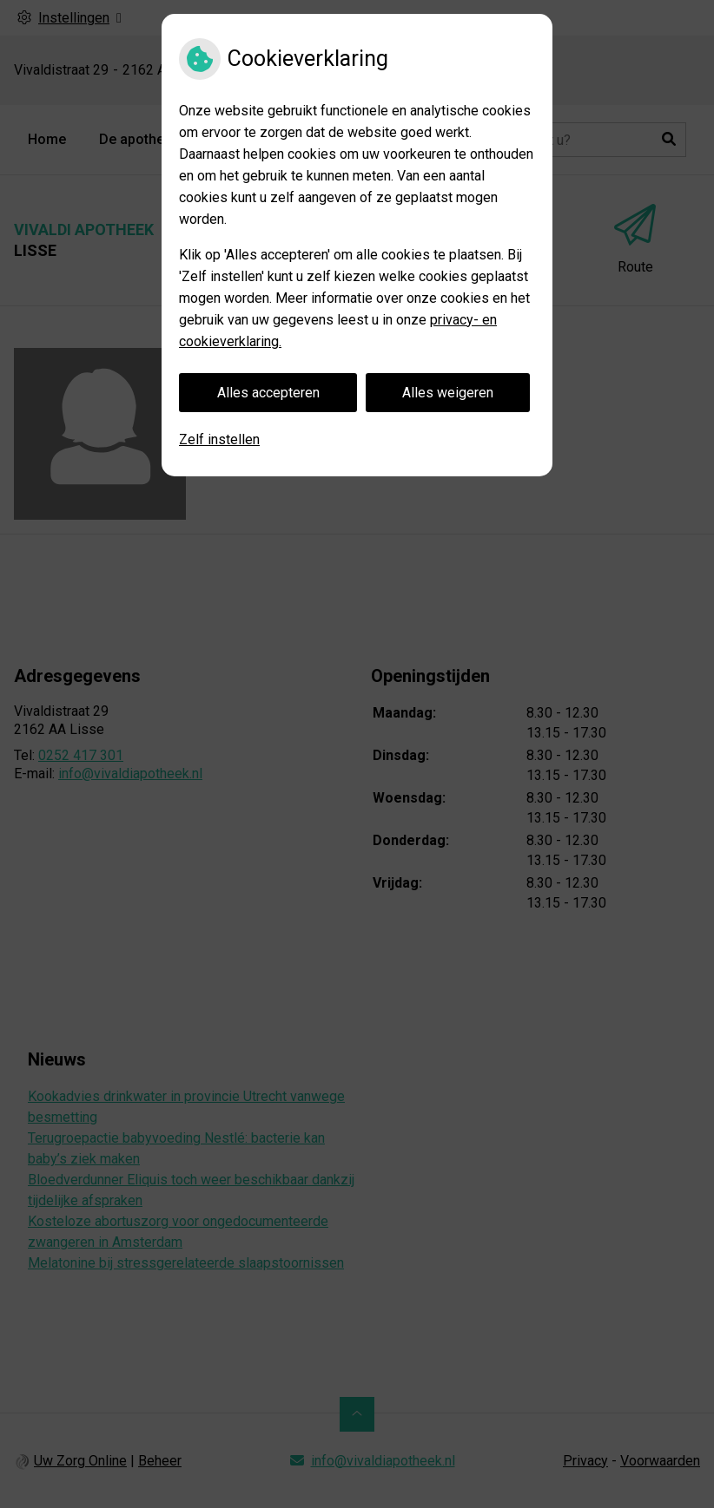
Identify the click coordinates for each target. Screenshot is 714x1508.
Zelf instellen (219, 439)
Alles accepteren (268, 392)
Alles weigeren (447, 392)
